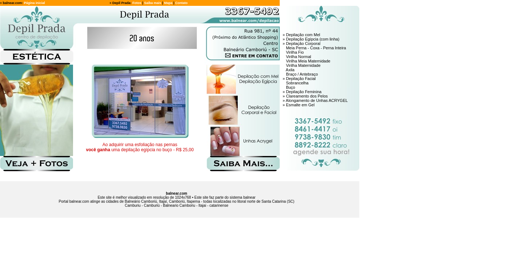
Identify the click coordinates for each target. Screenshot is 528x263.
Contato (181, 3)
